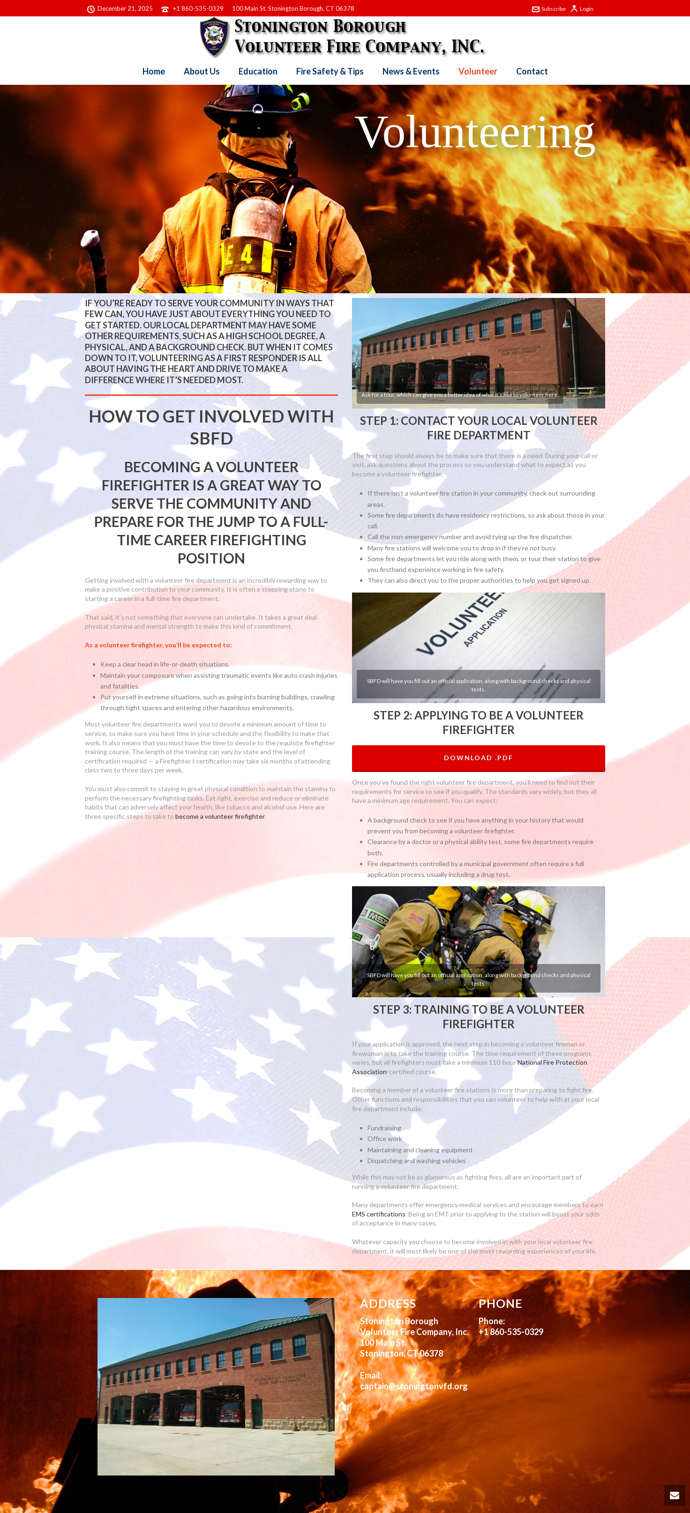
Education (258, 71)
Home (153, 71)
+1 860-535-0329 (198, 8)
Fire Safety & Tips (330, 71)
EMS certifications (378, 1214)
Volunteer (477, 71)
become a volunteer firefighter (219, 816)
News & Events (411, 71)
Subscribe (549, 8)
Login (581, 8)
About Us (202, 71)
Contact (532, 71)
